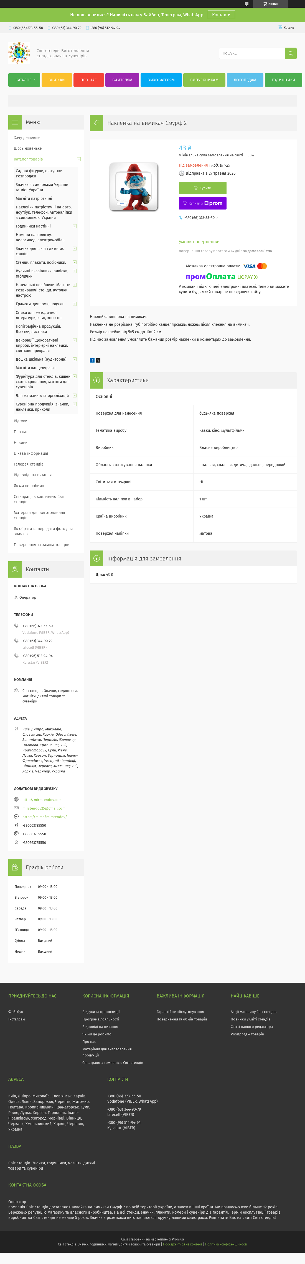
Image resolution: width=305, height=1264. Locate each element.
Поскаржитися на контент (182, 1244)
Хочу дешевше (27, 137)
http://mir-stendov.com (42, 800)
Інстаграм (16, 1019)
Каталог (23, 80)
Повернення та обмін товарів (182, 1019)
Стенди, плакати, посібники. (41, 262)
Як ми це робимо (29, 486)
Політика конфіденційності (226, 1244)
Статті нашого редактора (252, 1027)
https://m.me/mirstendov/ (44, 817)
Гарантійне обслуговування (180, 1012)
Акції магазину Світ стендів (253, 1012)
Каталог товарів (28, 159)
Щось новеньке (28, 148)
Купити (205, 188)
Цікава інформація (31, 453)
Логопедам (245, 80)
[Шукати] (291, 53)
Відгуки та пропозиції (101, 1012)
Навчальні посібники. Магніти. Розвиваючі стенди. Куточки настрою (43, 290)
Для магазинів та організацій (42, 395)
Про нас (88, 80)
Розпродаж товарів (247, 1034)
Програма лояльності (100, 1019)
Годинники (284, 80)
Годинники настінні (33, 226)
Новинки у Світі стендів (250, 1019)
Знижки (57, 80)
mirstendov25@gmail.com (43, 808)
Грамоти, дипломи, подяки (39, 304)
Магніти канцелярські (35, 368)
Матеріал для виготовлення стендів (39, 515)
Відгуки (20, 421)
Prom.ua (178, 1239)
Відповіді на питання (33, 475)
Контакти (221, 14)
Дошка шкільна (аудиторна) (41, 359)
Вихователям (161, 80)
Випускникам (204, 80)
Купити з (205, 203)
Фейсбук (15, 1012)
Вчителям (122, 80)
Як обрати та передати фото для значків (43, 531)
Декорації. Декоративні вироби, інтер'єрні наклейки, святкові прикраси (42, 345)
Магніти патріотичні (34, 198)
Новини (20, 442)
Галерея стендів (29, 464)
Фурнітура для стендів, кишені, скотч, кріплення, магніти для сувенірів (44, 381)
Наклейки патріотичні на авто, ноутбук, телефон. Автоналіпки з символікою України (44, 212)
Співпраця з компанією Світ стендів (39, 499)
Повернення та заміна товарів (41, 544)
